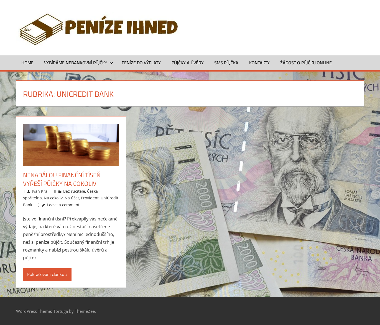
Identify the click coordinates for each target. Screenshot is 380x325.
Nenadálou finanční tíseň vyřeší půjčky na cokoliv (62, 179)
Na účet (72, 197)
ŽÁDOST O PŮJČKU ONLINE (306, 62)
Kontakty (259, 62)
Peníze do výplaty (141, 62)
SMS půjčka (226, 62)
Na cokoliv (53, 197)
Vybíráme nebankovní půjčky (78, 62)
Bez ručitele (74, 191)
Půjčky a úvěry (188, 62)
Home (27, 62)
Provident (90, 197)
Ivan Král (40, 191)
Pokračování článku (45, 274)
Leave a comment (63, 204)
